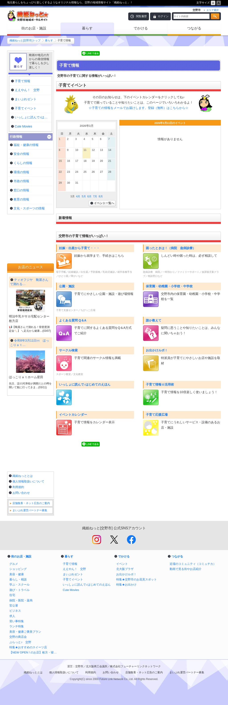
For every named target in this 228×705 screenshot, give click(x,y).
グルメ (13, 563)
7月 (95, 196)
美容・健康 (16, 574)
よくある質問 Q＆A (72, 320)
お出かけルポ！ (157, 350)
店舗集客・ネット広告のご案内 (31, 503)
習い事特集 (16, 621)
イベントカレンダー (73, 414)
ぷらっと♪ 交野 (20, 642)
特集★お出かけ (126, 584)
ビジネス (15, 610)
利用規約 (18, 487)
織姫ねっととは (22, 476)
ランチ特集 (16, 626)
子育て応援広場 (157, 414)
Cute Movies (71, 590)
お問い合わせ (21, 492)
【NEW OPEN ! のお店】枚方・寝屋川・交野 (33, 652)
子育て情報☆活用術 (160, 384)
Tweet (62, 53)
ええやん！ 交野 (74, 569)
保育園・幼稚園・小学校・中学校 (169, 286)
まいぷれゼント (73, 574)
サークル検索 (68, 350)
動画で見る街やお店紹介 (186, 569)
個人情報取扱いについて (28, 481)
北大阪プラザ (125, 569)
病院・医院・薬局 (21, 600)
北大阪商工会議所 (96, 666)
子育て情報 (70, 563)
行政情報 (16, 136)
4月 (78, 196)
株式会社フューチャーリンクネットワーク (135, 666)
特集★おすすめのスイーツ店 (28, 647)
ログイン (163, 16)
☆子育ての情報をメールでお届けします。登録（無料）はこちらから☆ (138, 108)
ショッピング (18, 569)
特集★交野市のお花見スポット (136, 579)
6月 (89, 196)
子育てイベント (73, 579)
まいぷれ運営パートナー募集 (29, 510)
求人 (12, 616)
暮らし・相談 (18, 579)
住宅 (12, 595)
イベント (122, 563)
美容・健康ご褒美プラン (25, 631)
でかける (141, 28)
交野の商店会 (18, 636)
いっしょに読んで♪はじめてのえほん (84, 384)
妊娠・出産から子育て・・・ (79, 248)
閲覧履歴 (141, 16)
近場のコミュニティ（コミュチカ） (193, 563)
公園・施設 (67, 286)
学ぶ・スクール (19, 584)
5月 (84, 196)
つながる (194, 28)
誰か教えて (153, 320)
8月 (101, 196)
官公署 (13, 605)
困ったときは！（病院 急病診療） (171, 248)
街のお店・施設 (33, 28)
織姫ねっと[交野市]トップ (25, 40)
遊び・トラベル (19, 590)
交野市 (79, 666)
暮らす (87, 28)
